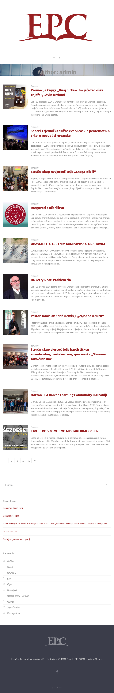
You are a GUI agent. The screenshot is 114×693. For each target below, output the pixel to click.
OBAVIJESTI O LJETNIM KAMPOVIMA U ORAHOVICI (68, 243)
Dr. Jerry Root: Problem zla (51, 279)
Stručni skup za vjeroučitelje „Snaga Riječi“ (63, 171)
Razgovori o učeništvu (47, 207)
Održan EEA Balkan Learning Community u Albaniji (69, 395)
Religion (10, 601)
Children (10, 561)
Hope (9, 584)
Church (10, 567)
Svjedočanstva (13, 607)
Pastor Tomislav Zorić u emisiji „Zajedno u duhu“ (67, 316)
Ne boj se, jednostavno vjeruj (16, 539)
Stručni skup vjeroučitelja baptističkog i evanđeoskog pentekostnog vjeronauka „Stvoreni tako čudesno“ (68, 354)
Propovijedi (12, 590)
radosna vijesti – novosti (17, 596)
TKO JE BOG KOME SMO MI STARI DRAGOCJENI (65, 431)
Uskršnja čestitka (11, 515)
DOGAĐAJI (11, 572)
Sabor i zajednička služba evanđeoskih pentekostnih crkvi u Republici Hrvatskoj (70, 133)
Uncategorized (13, 613)
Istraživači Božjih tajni (13, 508)
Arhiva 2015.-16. (10, 531)
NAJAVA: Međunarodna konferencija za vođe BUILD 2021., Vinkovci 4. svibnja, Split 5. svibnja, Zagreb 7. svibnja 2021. (55, 523)
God (8, 578)
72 (29, 460)
